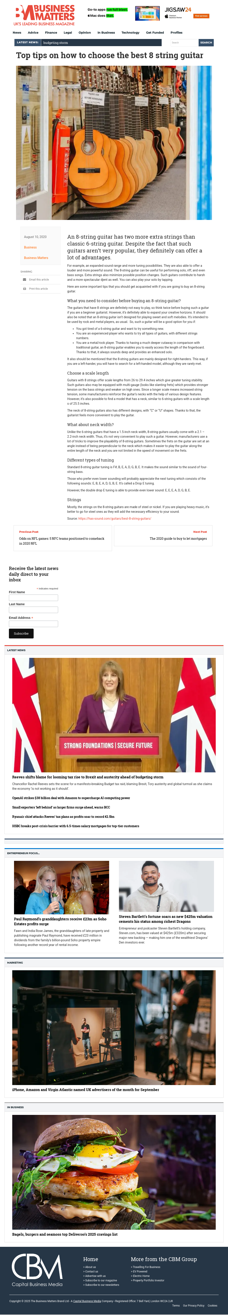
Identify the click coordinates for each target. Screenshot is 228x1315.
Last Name (17, 604)
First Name (17, 592)
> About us (89, 1267)
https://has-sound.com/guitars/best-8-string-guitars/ (114, 518)
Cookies (212, 1305)
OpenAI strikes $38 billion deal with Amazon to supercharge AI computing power (71, 798)
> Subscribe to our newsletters (101, 1284)
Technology (130, 32)
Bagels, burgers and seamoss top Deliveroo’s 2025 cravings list (65, 1234)
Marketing (15, 962)
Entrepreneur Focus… (23, 853)
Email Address (21, 618)
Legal (68, 32)
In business (15, 1107)
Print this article (34, 288)
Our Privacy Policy (193, 1305)
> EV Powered (139, 1271)
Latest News (16, 650)
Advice (33, 32)
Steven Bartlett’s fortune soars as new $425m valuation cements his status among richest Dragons (165, 919)
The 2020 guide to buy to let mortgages (178, 538)
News (17, 32)
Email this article (34, 279)
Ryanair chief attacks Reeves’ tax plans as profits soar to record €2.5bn (63, 816)
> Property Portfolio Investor (147, 1280)
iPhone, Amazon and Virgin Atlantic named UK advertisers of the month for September (85, 1089)
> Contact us (90, 1271)
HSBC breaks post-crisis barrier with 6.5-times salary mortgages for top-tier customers (75, 826)
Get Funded (155, 32)
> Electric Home (140, 1276)
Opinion (85, 32)
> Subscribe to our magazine (100, 1280)
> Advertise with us (94, 1276)
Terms (176, 1305)
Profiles (176, 32)
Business (30, 247)
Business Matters (36, 257)
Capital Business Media (87, 1301)
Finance (51, 32)
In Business (106, 32)
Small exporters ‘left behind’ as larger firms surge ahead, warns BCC (61, 807)
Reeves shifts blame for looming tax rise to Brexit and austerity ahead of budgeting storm (87, 777)
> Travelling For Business (145, 1267)
